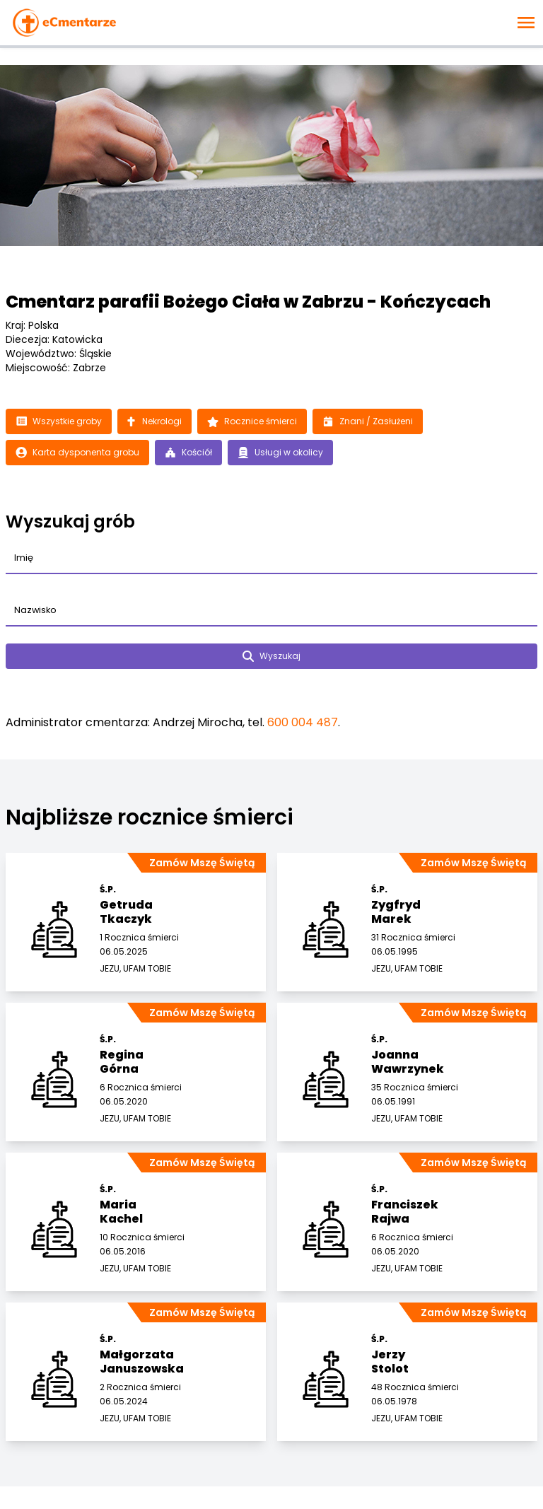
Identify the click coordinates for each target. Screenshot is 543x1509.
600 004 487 (302, 722)
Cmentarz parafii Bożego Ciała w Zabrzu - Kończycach (248, 301)
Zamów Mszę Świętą (202, 863)
